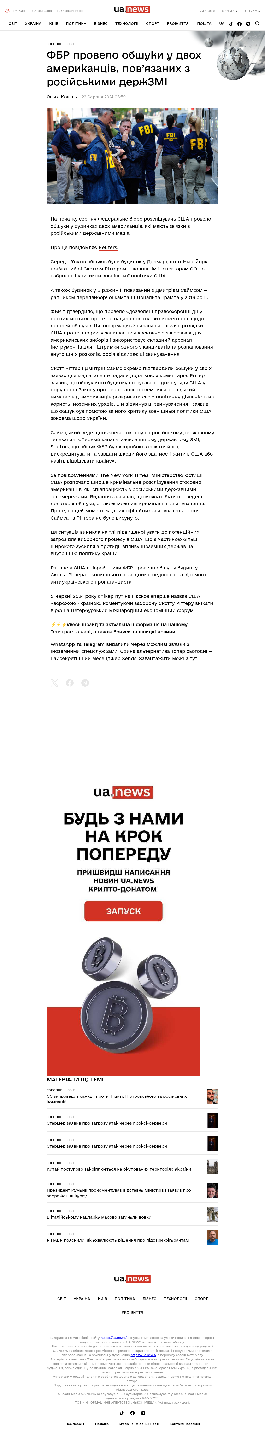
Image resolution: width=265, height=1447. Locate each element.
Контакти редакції (185, 1423)
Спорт (152, 24)
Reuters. (108, 247)
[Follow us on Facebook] (239, 24)
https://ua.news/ (113, 1337)
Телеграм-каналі (71, 631)
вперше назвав (169, 596)
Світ (13, 24)
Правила (102, 1423)
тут (193, 658)
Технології (126, 24)
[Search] (257, 23)
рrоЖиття (178, 24)
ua (221, 24)
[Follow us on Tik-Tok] (231, 24)
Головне (54, 44)
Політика (76, 24)
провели (145, 567)
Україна (33, 24)
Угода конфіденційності (139, 1423)
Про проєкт (74, 1423)
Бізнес (101, 24)
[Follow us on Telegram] (248, 24)
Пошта (204, 24)
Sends (129, 658)
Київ (53, 24)
